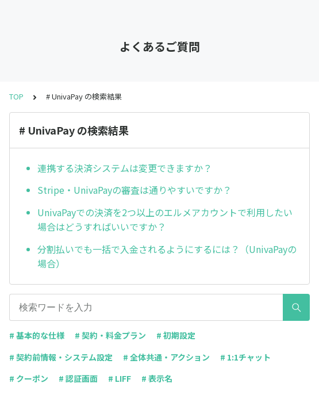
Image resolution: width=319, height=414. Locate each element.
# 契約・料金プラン (110, 335)
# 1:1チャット (245, 357)
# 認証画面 (78, 378)
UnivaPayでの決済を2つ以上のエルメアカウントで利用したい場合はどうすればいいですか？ (165, 219)
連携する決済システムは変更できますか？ (124, 168)
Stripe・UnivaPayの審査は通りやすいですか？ (134, 190)
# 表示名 (156, 378)
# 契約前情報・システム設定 (61, 357)
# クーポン (28, 378)
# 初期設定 (175, 335)
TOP (16, 96)
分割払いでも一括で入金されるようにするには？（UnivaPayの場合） (167, 256)
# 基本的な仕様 (36, 335)
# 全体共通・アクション (166, 357)
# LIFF (119, 378)
